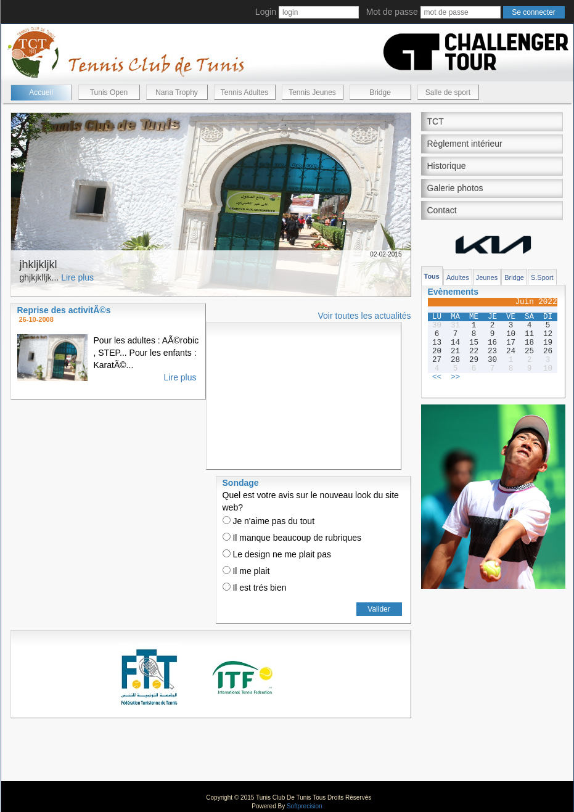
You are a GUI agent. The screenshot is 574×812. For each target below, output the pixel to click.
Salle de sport (447, 92)
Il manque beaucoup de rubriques (292, 538)
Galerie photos (455, 188)
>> (455, 377)
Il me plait (246, 571)
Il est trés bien (255, 588)
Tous (432, 276)
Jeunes (487, 277)
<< (436, 377)
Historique (446, 166)
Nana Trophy (176, 92)
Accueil (41, 92)
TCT (435, 121)
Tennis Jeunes (312, 92)
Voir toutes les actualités (364, 316)
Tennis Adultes (244, 92)
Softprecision (304, 806)
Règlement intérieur (464, 144)
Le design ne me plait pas (277, 554)
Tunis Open (109, 92)
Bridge (380, 92)
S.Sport (542, 277)
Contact (442, 210)
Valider (378, 609)
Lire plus (77, 277)
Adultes (457, 277)
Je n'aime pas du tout (269, 521)
